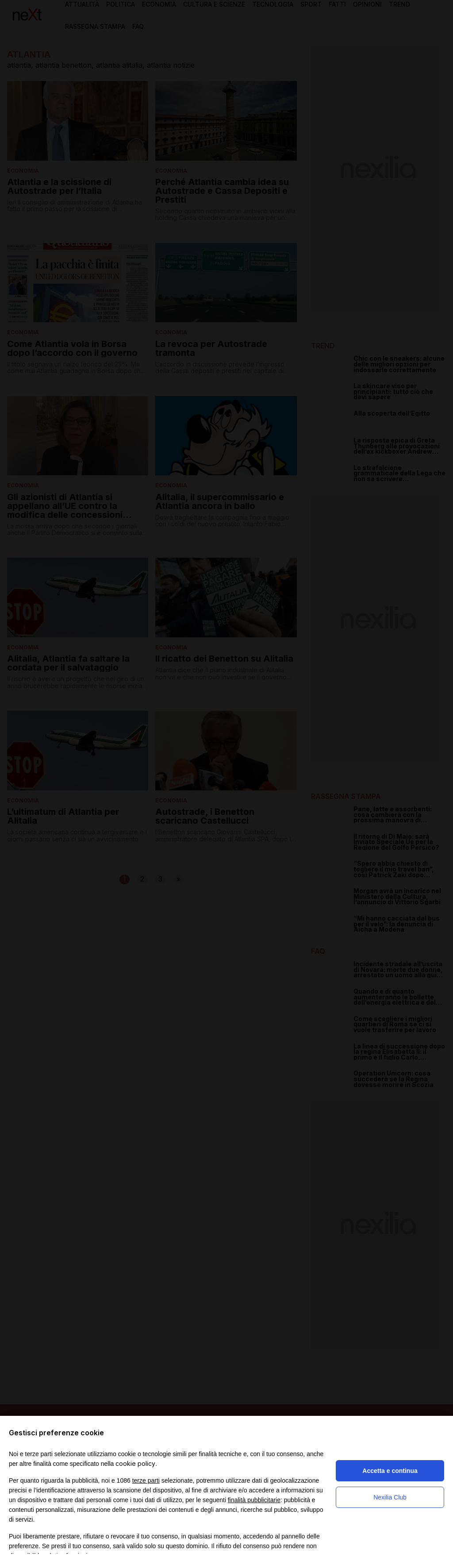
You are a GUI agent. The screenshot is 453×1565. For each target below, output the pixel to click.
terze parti (146, 1480)
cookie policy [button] (135, 1463)
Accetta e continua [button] (389, 1470)
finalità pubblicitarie (254, 1499)
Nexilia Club (390, 1497)
